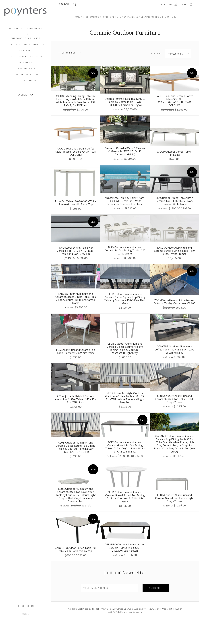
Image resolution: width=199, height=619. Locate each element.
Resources (25, 68)
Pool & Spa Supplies (25, 56)
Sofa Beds (25, 50)
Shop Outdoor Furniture (25, 28)
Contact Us (25, 80)
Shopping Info (25, 74)
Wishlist (25, 95)
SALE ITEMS (25, 62)
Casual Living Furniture (25, 44)
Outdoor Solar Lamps (25, 38)
